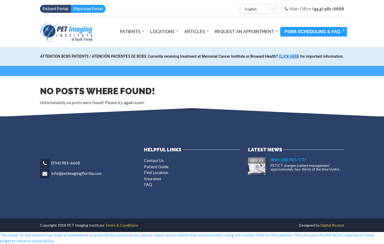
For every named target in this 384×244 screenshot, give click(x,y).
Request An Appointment (244, 31)
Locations (162, 31)
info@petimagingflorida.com (76, 173)
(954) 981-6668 (65, 162)
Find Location (156, 172)
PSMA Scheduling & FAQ (312, 31)
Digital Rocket (332, 225)
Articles (194, 31)
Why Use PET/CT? (288, 160)
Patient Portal (55, 9)
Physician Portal (88, 9)
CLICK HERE (289, 56)
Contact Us (154, 160)
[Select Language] (258, 9)
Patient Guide (156, 166)
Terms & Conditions (121, 225)
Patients (130, 31)
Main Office (314, 8)
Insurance (152, 178)
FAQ (148, 184)
